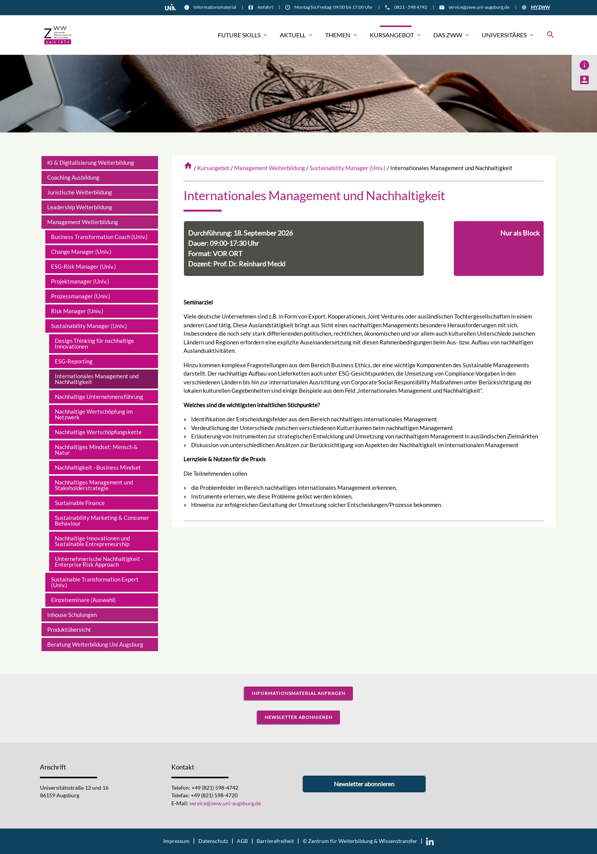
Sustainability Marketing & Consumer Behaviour (102, 520)
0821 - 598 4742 (410, 7)
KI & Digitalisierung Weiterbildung (90, 162)
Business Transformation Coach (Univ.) (99, 236)
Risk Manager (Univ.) (77, 311)
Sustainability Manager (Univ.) (348, 167)
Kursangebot (396, 35)
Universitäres (508, 35)
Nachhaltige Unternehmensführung (99, 396)
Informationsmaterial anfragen (298, 693)
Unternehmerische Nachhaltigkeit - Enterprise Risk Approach (99, 561)
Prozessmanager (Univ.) (80, 296)
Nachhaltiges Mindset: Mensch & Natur (96, 449)
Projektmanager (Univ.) (80, 281)
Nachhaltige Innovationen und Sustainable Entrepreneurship (92, 541)
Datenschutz (213, 841)
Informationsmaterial (214, 7)
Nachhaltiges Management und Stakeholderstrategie (94, 485)
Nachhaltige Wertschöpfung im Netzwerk (93, 414)
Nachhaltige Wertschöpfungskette (98, 432)
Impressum (176, 841)
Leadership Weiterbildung (79, 207)
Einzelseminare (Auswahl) (83, 599)
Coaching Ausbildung (73, 177)
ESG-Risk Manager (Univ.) (83, 266)
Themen (341, 35)
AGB (242, 841)
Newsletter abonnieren (298, 717)
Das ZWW (451, 35)
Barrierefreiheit (275, 841)
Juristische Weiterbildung (79, 192)
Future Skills (243, 35)
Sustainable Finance (80, 502)
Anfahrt (265, 7)
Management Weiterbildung (269, 167)
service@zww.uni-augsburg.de (479, 7)
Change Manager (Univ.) (81, 251)
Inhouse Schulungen (72, 614)
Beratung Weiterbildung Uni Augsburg (95, 644)
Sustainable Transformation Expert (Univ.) (95, 582)
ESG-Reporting (74, 361)
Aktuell (297, 35)
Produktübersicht (69, 629)
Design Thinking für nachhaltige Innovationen (94, 343)
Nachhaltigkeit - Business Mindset (98, 467)
